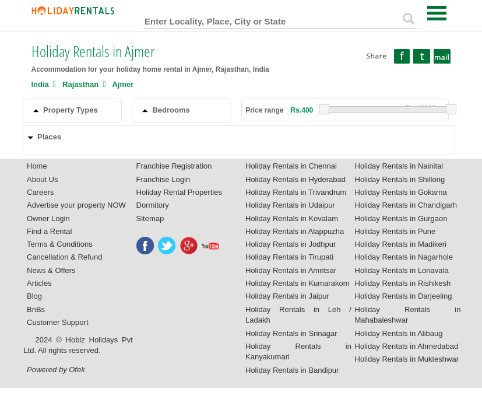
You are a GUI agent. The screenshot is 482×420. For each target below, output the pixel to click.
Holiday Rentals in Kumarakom (297, 283)
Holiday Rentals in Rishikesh (403, 283)
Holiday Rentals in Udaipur (290, 205)
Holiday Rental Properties (179, 192)
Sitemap (150, 218)
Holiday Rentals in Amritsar (290, 270)
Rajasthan (80, 84)
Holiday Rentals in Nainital (399, 166)
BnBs (36, 309)
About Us (42, 179)
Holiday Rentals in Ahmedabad (407, 346)
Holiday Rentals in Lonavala (402, 270)
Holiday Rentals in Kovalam (291, 218)
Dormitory (152, 205)
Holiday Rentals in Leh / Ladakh (298, 315)
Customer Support (58, 322)
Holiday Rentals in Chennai (291, 166)
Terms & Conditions (60, 244)
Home (37, 166)
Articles (39, 283)
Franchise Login (163, 179)
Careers (40, 192)
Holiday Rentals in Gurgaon (401, 218)
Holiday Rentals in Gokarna (401, 192)
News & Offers (51, 270)
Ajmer (122, 84)
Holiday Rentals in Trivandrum (295, 192)
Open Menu (437, 13)
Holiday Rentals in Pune (395, 231)
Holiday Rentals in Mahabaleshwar (408, 315)
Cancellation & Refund (64, 257)
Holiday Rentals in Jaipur (287, 296)
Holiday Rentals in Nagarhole (404, 257)
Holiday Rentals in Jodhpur (290, 244)
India (40, 84)
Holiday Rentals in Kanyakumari (298, 352)
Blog (34, 296)
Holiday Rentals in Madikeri (401, 244)
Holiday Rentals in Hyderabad (295, 179)
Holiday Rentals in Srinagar (291, 333)
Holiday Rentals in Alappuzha (294, 231)
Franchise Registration (174, 166)
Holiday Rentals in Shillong (400, 179)
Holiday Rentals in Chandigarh (406, 205)
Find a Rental (49, 231)
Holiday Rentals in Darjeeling (403, 296)
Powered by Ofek (56, 369)
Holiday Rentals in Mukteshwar (407, 359)
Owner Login (48, 218)
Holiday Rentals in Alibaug (399, 333)
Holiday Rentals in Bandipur (292, 370)
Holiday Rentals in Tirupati (289, 257)
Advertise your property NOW (76, 205)
